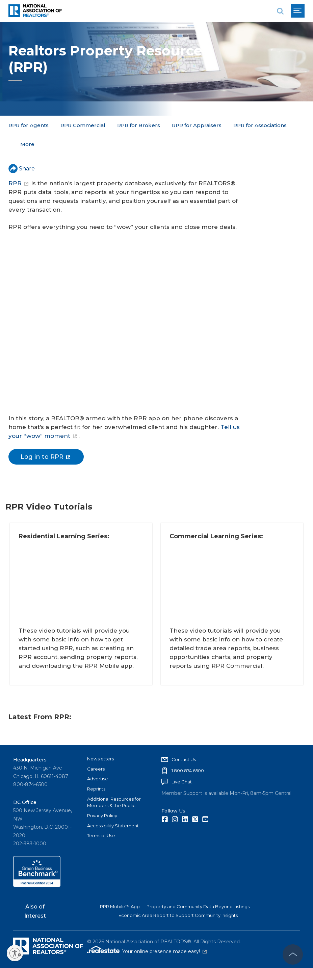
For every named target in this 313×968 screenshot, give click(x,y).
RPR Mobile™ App (120, 904)
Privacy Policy (102, 814)
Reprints (96, 787)
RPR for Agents (28, 125)
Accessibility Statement (113, 824)
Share (21, 149)
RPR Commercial (82, 125)
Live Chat (182, 780)
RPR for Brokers (138, 125)
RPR (18, 164)
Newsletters (100, 757)
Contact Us (184, 757)
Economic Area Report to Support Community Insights (178, 913)
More (179, 125)
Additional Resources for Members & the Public (114, 801)
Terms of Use (101, 833)
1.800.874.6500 (188, 769)
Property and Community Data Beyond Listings (198, 904)
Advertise (97, 777)
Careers (96, 767)
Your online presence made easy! (164, 950)
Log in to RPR (45, 437)
